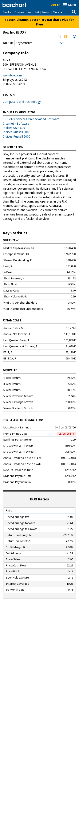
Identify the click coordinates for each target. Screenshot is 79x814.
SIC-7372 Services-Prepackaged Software (31, 119)
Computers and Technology (22, 102)
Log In (55, 5)
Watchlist (33, 12)
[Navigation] (39, 43)
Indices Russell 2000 (16, 136)
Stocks (7, 12)
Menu (72, 5)
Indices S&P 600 (14, 128)
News (46, 12)
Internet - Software (16, 123)
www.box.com (12, 75)
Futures (19, 12)
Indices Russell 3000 (16, 132)
